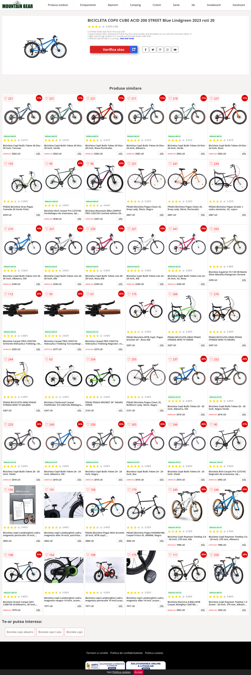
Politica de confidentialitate (126, 653)
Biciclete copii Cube (49, 632)
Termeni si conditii (97, 653)
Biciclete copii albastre (20, 632)
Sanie (176, 5)
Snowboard (214, 5)
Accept (138, 672)
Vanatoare (239, 5)
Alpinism (113, 5)
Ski (193, 5)
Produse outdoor (58, 5)
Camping (135, 5)
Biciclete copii (74, 632)
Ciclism (157, 5)
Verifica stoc (120, 49)
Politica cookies (154, 653)
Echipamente (88, 5)
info (38, 153)
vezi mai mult (127, 38)
